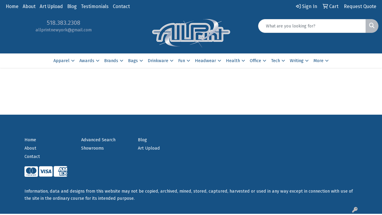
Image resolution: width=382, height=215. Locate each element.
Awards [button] (86, 60)
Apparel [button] (61, 60)
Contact (121, 6)
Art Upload (51, 6)
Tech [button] (275, 60)
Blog (72, 6)
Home (12, 6)
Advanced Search (98, 139)
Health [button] (233, 60)
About (29, 6)
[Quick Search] (312, 26)
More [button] (318, 60)
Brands (111, 60)
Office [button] (255, 60)
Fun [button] (181, 60)
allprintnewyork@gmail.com (64, 30)
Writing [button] (297, 60)
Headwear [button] (205, 60)
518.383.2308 (63, 22)
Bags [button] (133, 60)
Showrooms (92, 148)
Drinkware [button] (158, 60)
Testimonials (95, 6)
